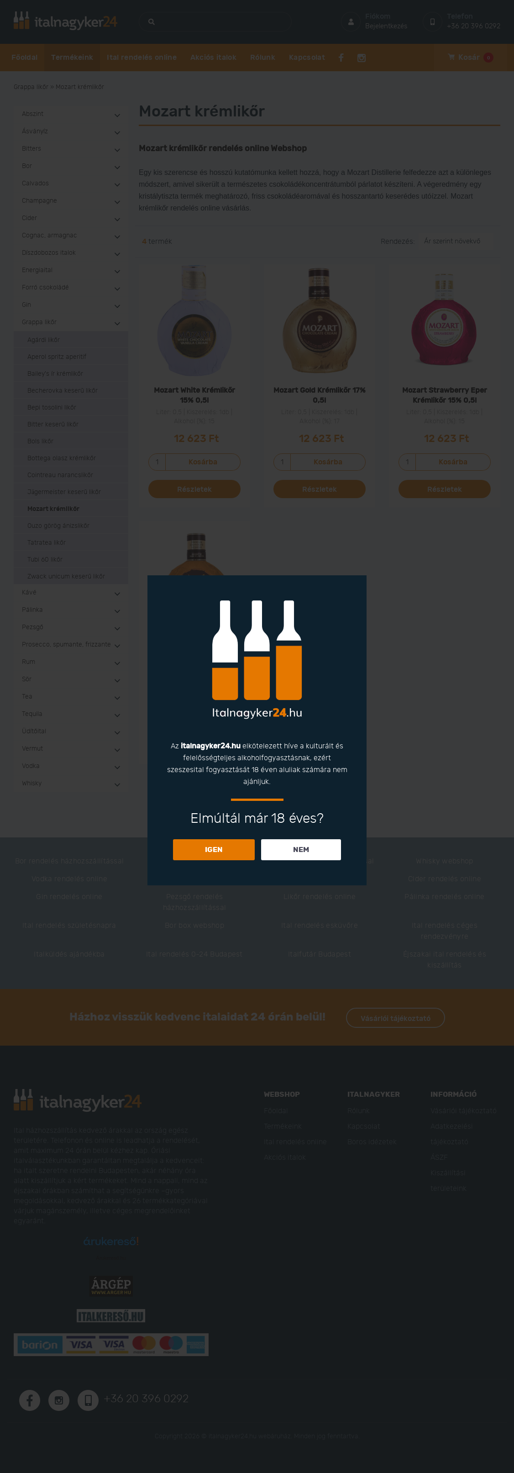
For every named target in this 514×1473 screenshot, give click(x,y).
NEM (301, 849)
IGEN (214, 849)
